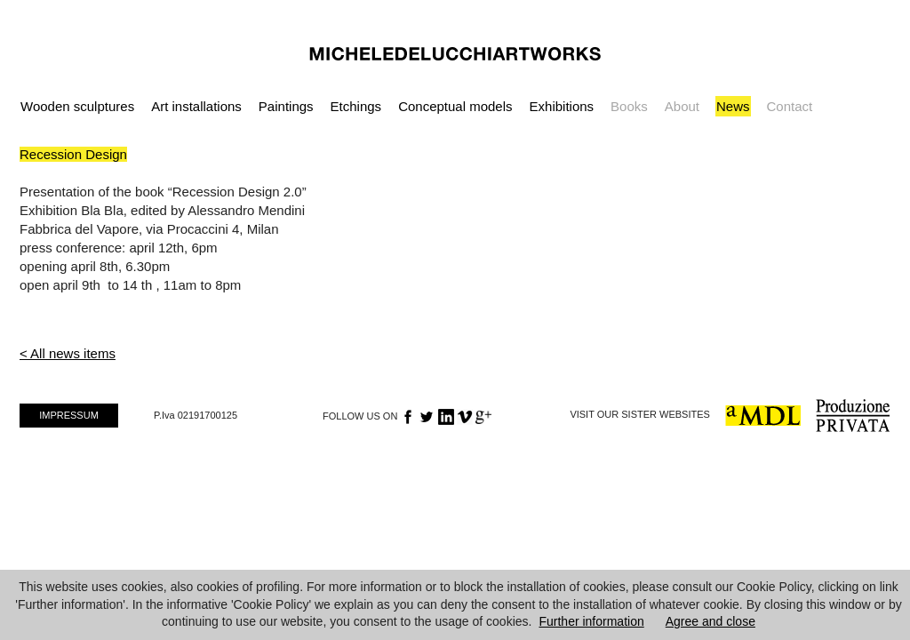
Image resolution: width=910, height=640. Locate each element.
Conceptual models (455, 106)
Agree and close (710, 621)
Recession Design (73, 154)
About (682, 106)
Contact (790, 106)
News (733, 106)
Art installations (196, 106)
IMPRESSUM (69, 415)
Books (629, 106)
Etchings (356, 106)
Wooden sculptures (77, 106)
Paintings (286, 106)
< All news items (68, 353)
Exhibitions (562, 106)
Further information (591, 621)
